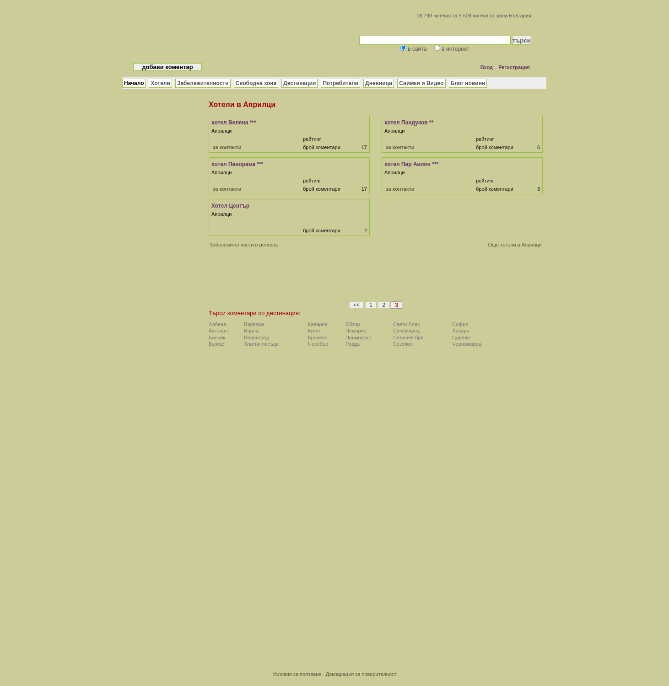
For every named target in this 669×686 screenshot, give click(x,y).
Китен (315, 330)
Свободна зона (256, 83)
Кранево (318, 337)
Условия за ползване (296, 674)
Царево (461, 337)
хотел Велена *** (233, 122)
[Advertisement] (375, 278)
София (460, 324)
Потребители (340, 83)
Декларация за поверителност (361, 674)
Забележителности (203, 83)
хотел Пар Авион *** (411, 164)
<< (356, 305)
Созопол (403, 344)
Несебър (318, 344)
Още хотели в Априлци (515, 244)
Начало (134, 83)
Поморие (356, 330)
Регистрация (514, 67)
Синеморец (406, 330)
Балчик (217, 337)
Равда (352, 344)
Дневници (378, 83)
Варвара (254, 324)
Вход (486, 67)
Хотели (160, 83)
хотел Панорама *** (237, 164)
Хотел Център (230, 206)
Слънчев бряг (409, 337)
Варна (251, 330)
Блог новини (468, 83)
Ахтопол (218, 330)
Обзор (352, 324)
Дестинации (299, 83)
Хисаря (460, 330)
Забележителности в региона (244, 244)
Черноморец (466, 344)
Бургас (216, 344)
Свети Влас (406, 324)
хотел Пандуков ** (408, 122)
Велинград (256, 337)
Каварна (318, 324)
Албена (217, 324)
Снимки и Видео (421, 83)
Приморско (358, 337)
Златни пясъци (261, 344)
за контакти (227, 147)
